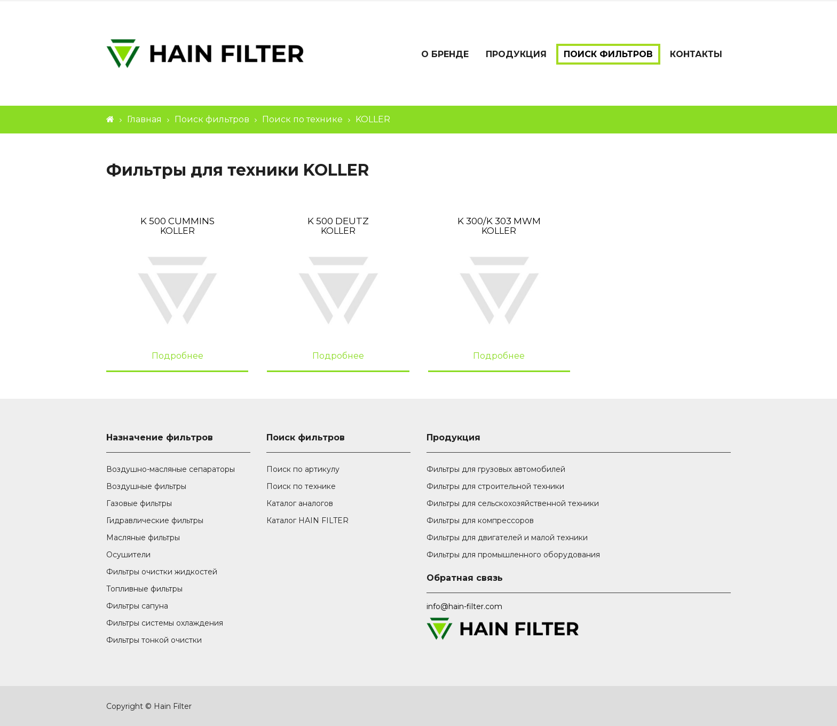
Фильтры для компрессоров (480, 520)
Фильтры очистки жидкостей (161, 572)
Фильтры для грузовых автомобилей (496, 469)
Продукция (516, 54)
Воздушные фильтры (146, 486)
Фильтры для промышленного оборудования (513, 554)
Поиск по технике (302, 119)
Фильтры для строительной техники (495, 486)
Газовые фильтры (139, 503)
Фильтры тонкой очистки (154, 640)
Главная (144, 119)
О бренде (445, 54)
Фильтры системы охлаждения (164, 623)
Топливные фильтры (144, 589)
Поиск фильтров (608, 54)
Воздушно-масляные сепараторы (170, 469)
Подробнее (177, 356)
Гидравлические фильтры (154, 520)
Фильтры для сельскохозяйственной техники (513, 503)
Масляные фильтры (143, 537)
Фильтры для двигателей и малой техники (507, 537)
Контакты (696, 54)
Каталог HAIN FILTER (307, 520)
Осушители (128, 554)
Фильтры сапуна (137, 606)
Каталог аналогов (299, 503)
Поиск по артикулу (302, 469)
